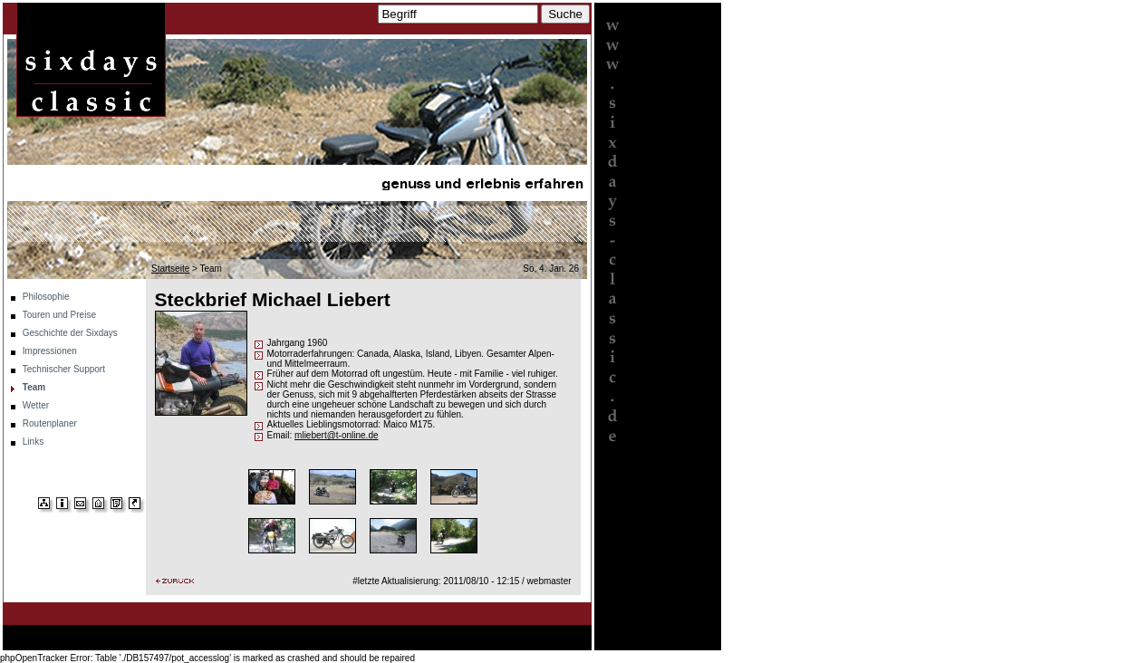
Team (34, 387)
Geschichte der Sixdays (70, 333)
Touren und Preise (59, 315)
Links (33, 442)
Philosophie (46, 297)
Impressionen (50, 351)
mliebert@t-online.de (336, 435)
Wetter (36, 405)
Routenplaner (50, 423)
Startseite (170, 269)
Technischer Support (64, 369)
